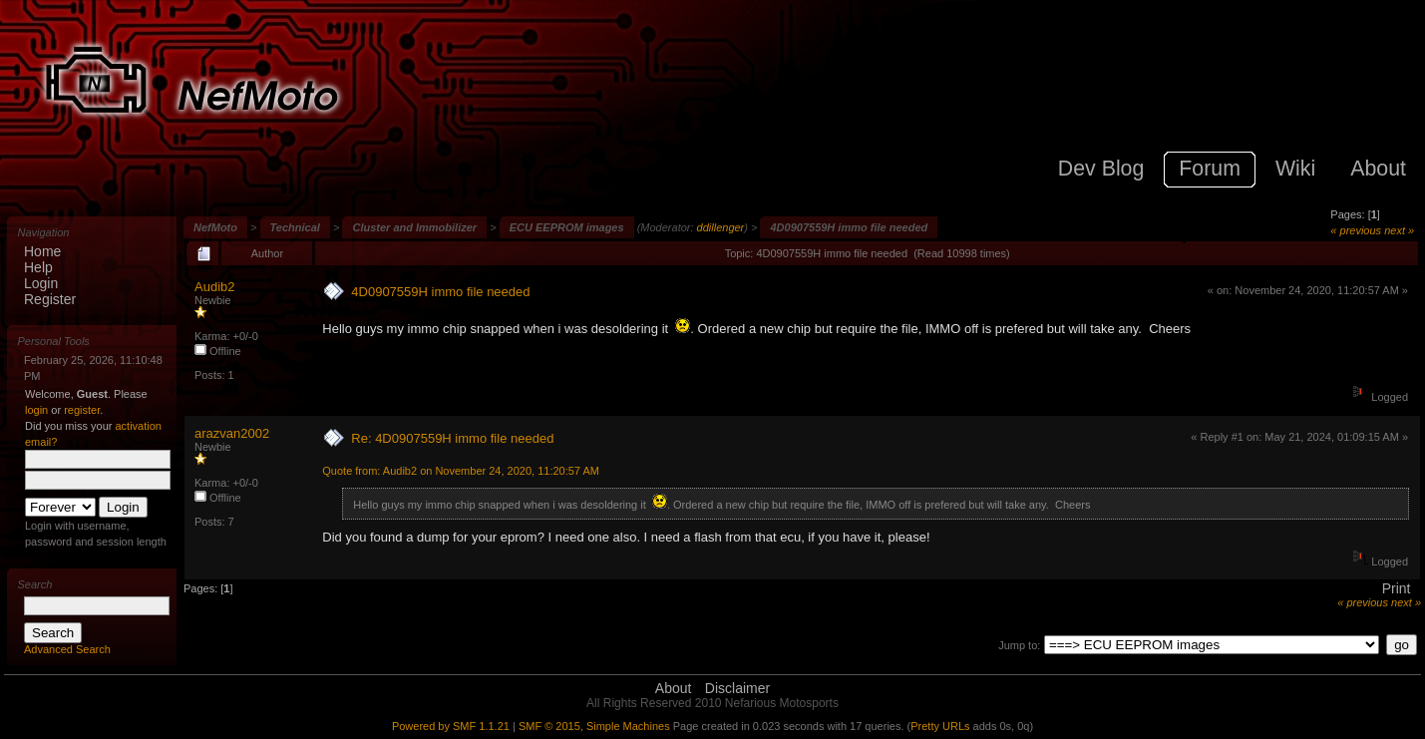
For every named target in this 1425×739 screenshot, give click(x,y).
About (673, 688)
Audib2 (214, 286)
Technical (295, 227)
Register (50, 299)
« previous (1355, 230)
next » (1399, 230)
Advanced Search (67, 649)
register (82, 410)
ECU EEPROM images (567, 227)
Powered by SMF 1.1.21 (451, 726)
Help (38, 267)
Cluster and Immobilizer (414, 227)
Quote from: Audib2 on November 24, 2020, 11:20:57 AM (460, 471)
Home (42, 251)
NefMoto (215, 227)
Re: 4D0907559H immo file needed (452, 438)
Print (1396, 588)
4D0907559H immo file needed (848, 227)
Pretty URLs (939, 726)
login (36, 410)
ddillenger (721, 227)
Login (41, 283)
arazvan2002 (231, 433)
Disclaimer (737, 688)
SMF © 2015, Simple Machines (594, 726)
